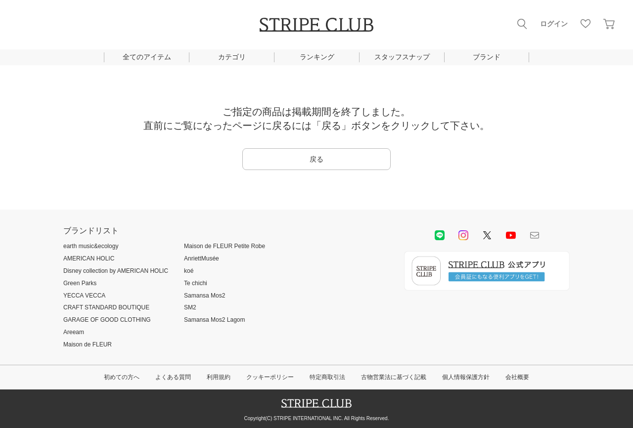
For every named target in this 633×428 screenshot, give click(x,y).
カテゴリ (232, 57)
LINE (440, 235)
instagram (463, 235)
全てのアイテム (147, 57)
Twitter (487, 235)
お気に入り (585, 24)
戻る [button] (316, 159)
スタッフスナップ (402, 57)
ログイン (554, 24)
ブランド (486, 57)
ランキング (317, 57)
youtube (511, 235)
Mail (534, 235)
